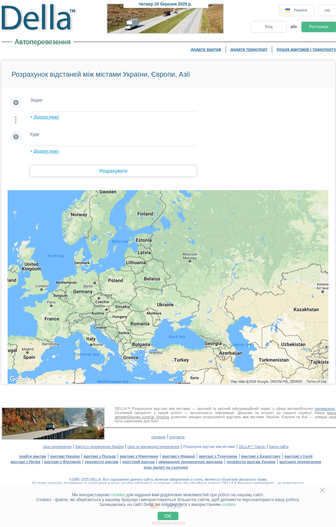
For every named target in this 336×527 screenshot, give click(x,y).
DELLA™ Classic (252, 447)
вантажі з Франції (178, 456)
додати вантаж (206, 49)
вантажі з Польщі (99, 456)
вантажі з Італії (299, 456)
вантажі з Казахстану (260, 456)
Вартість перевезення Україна (99, 447)
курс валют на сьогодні (166, 467)
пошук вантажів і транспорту (306, 49)
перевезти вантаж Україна (251, 462)
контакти (177, 437)
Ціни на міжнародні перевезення (153, 447)
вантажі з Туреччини (218, 456)
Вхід (269, 27)
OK (168, 516)
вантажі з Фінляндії (63, 462)
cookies (118, 494)
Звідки (36, 100)
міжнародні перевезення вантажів (191, 462)
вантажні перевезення (300, 462)
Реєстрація (318, 27)
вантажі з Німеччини (139, 456)
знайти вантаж (32, 456)
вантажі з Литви (25, 462)
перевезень (325, 408)
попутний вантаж (138, 462)
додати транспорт (248, 49)
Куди (34, 134)
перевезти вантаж (102, 462)
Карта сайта (279, 447)
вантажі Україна (65, 456)
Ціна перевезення (57, 447)
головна (158, 437)
